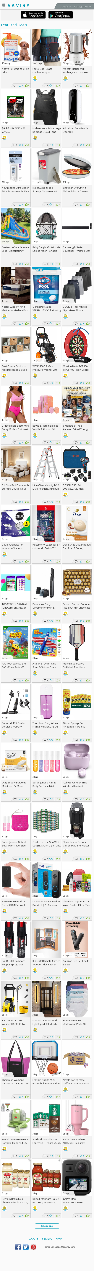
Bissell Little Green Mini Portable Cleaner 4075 (15, 1141)
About (33, 1239)
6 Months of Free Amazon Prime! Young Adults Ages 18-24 (75, 429)
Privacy (47, 1239)
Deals (65, 6)
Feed (59, 1239)
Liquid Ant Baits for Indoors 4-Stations (12, 546)
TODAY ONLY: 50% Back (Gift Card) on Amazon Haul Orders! (15, 607)
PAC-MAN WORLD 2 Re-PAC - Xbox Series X (14, 665)
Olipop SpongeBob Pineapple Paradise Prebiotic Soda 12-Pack (76, 726)
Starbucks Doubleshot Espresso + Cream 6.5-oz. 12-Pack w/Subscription (47, 1143)
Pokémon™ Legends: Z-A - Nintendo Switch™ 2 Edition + (46, 548)
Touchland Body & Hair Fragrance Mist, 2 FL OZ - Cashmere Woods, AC (46, 726)
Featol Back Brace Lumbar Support (42, 70)
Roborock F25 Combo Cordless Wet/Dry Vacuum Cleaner (13, 726)
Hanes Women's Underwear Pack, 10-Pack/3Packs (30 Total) (75, 1024)
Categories (81, 6)
